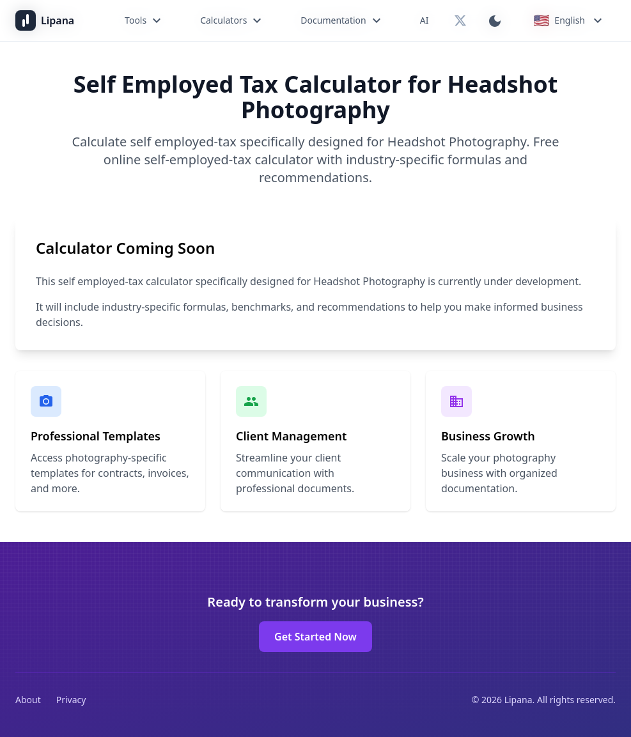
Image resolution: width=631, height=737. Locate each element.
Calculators (232, 20)
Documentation (342, 20)
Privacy (71, 700)
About (28, 700)
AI (424, 20)
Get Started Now (315, 637)
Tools (144, 20)
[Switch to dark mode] (495, 20)
